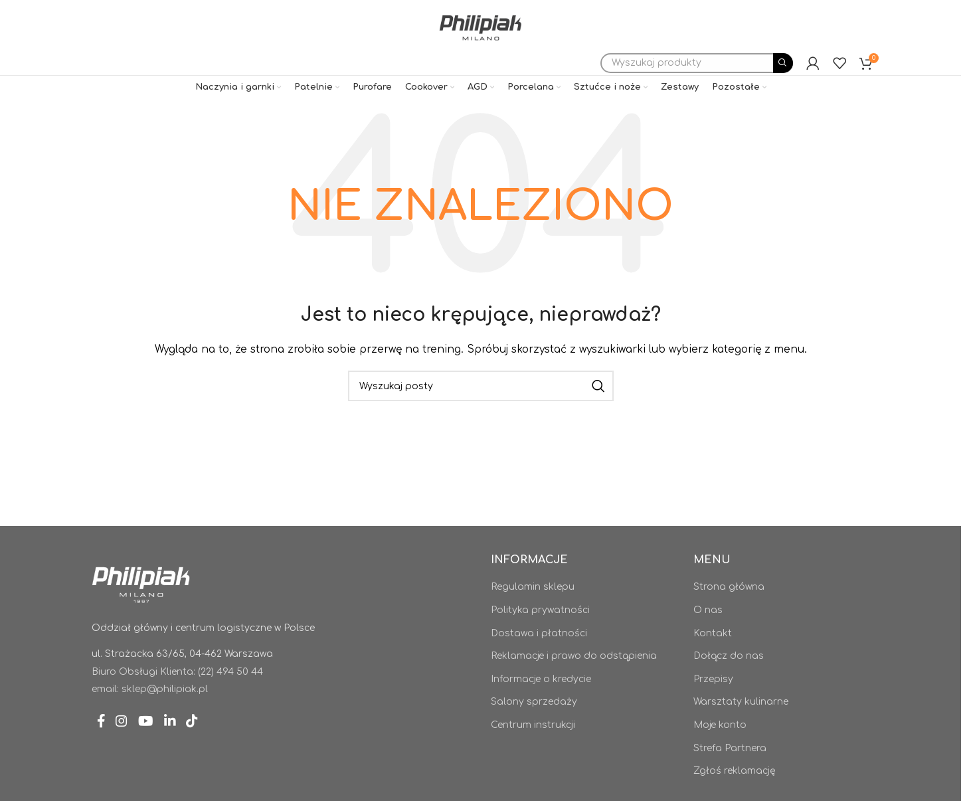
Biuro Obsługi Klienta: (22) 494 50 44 (177, 696)
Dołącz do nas (728, 680)
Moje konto (720, 750)
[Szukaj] (696, 86)
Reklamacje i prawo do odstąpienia (574, 680)
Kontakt (712, 658)
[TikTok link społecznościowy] (214, 749)
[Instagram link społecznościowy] (128, 749)
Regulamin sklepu (532, 611)
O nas (708, 635)
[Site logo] (480, 36)
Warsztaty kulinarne (740, 726)
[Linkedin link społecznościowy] (187, 749)
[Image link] (141, 608)
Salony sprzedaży (534, 726)
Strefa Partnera (729, 773)
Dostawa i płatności (539, 658)
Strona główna (728, 611)
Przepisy (713, 704)
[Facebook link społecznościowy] (103, 749)
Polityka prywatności (540, 635)
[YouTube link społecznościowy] (157, 749)
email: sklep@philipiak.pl (150, 714)
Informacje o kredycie (541, 704)
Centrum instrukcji (533, 750)
